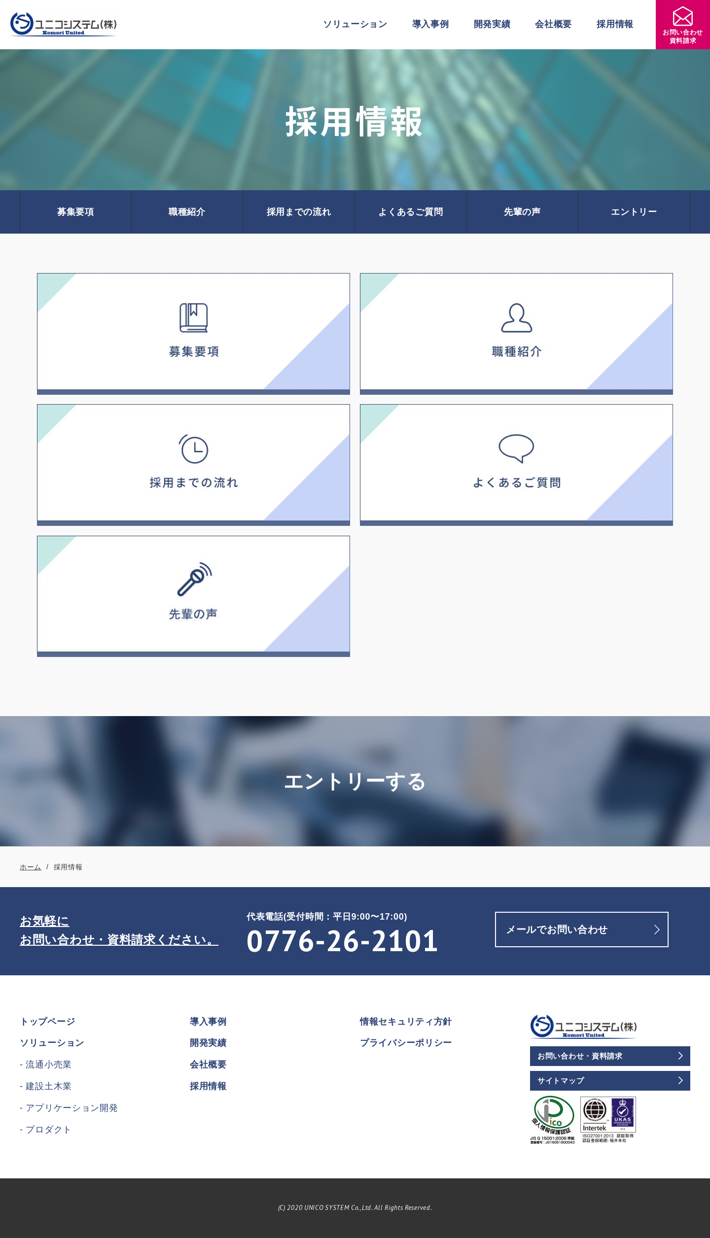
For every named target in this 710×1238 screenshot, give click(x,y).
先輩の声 (522, 212)
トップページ (47, 1022)
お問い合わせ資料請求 (683, 25)
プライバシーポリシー (406, 1043)
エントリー (634, 212)
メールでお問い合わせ (557, 929)
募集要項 (75, 212)
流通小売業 (49, 1064)
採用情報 (615, 24)
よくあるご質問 (410, 212)
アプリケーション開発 (72, 1108)
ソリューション (355, 24)
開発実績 (492, 24)
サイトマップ (560, 1080)
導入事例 (430, 24)
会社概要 (553, 24)
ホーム (30, 867)
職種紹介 (187, 212)
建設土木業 (49, 1086)
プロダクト (49, 1130)
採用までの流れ (299, 212)
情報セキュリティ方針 (406, 1022)
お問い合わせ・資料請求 (580, 1056)
